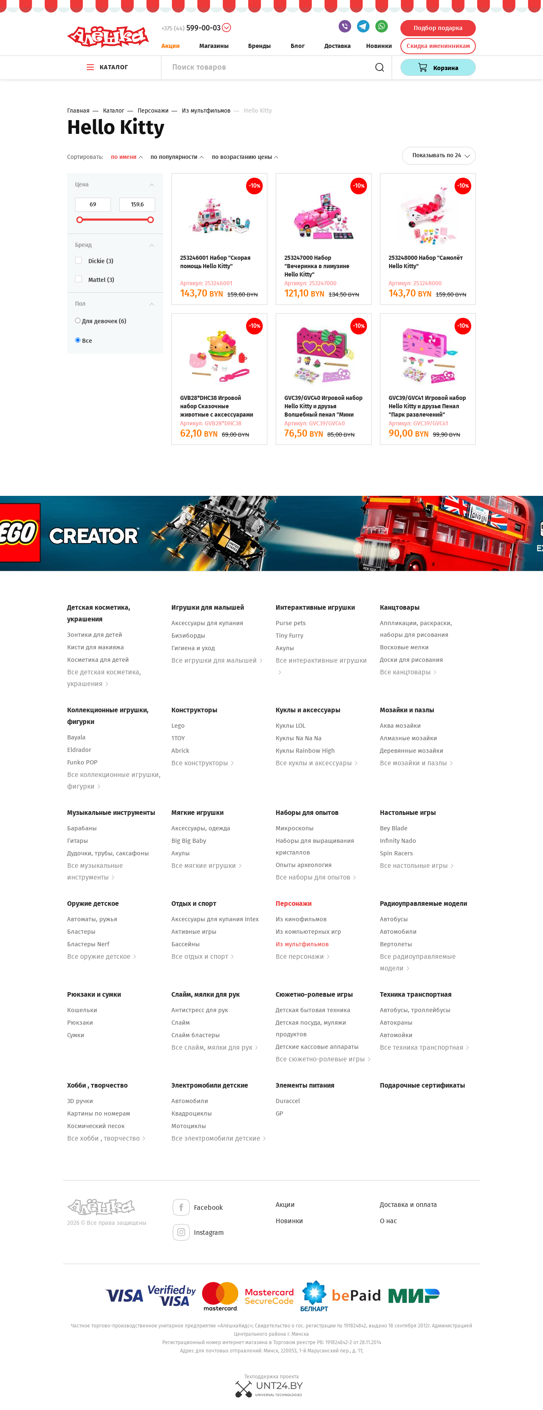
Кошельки (82, 1010)
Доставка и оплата (408, 1205)
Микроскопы (295, 828)
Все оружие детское (101, 956)
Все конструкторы (202, 763)
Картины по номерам (98, 1113)
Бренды (259, 46)
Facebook (197, 1208)
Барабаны (82, 828)
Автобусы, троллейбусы (415, 1010)
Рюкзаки (80, 1022)
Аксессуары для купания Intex (215, 919)
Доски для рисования (411, 660)
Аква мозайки (400, 725)
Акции (170, 46)
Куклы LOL (290, 725)
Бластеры (81, 931)
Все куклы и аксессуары (316, 763)
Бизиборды (188, 635)
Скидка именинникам (438, 46)
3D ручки (80, 1101)
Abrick (180, 750)
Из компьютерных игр (308, 931)
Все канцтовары (408, 672)
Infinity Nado (398, 840)
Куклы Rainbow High (305, 750)
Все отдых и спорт (202, 956)
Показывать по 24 (441, 155)
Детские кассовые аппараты (317, 1047)
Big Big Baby (188, 840)
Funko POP (82, 762)
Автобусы (394, 919)
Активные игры (193, 931)
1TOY (178, 738)
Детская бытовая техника (313, 1010)
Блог (298, 46)
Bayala (76, 737)
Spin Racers (396, 853)
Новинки (379, 46)
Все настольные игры (416, 866)
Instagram (197, 1233)
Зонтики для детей (94, 634)
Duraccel (288, 1101)
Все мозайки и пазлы (416, 763)
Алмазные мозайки (408, 738)
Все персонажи (302, 956)
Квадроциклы (191, 1113)
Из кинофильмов (301, 919)
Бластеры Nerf (88, 944)
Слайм (180, 1022)
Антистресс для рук (199, 1010)
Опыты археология (304, 865)
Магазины (214, 46)
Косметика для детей (98, 660)
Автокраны (396, 1022)
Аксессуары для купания (207, 623)
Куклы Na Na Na (299, 738)
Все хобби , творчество (106, 1138)
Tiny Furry (289, 635)
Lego (178, 725)
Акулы (285, 648)
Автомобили (398, 931)
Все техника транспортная (424, 1047)
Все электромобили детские (218, 1138)
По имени (127, 157)
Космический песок (96, 1126)
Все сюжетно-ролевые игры (323, 1059)
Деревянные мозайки (411, 750)
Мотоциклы (188, 1126)
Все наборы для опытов (316, 877)
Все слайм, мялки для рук (214, 1047)
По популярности (178, 157)
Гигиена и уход (193, 648)
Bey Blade (393, 828)
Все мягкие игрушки (206, 866)
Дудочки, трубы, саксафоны (108, 853)
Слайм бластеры (195, 1035)
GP (279, 1113)
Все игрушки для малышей (216, 660)
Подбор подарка (438, 28)
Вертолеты (396, 944)
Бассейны (185, 944)
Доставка (337, 46)
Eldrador (79, 750)
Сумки (75, 1035)
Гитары (77, 840)
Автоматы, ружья (92, 919)
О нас (388, 1221)
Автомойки (396, 1035)
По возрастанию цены (245, 157)
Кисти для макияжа (95, 647)
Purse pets (291, 623)
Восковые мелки (404, 647)
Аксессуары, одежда (200, 828)
